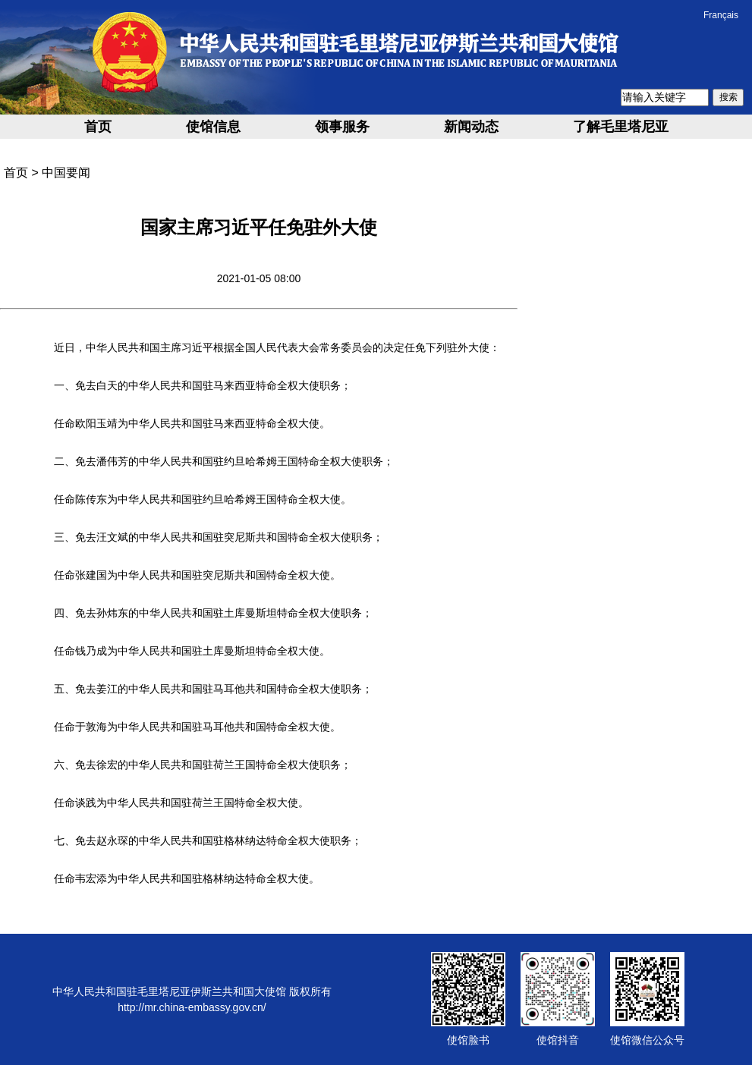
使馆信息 (213, 126)
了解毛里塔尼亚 (621, 126)
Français (720, 15)
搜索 (728, 97)
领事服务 (342, 126)
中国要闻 (66, 172)
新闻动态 (471, 126)
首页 (98, 126)
